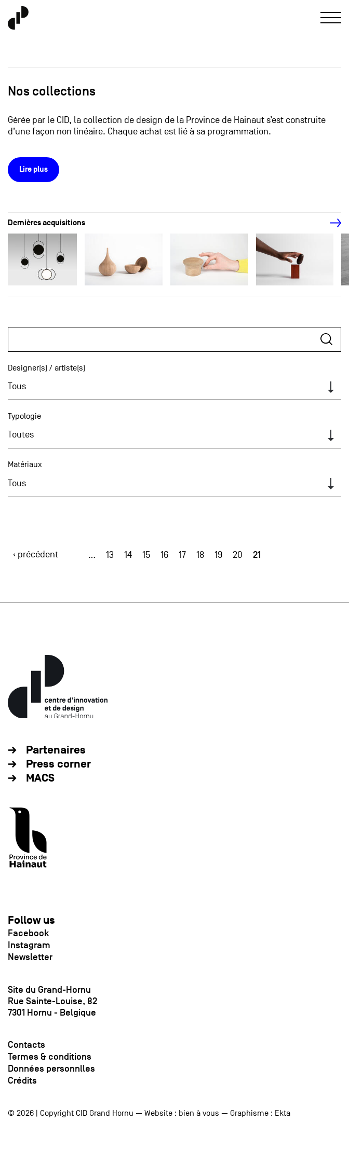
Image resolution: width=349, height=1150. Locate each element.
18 (200, 555)
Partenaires (56, 750)
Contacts (26, 1044)
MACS (40, 778)
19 (218, 555)
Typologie (24, 416)
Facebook (28, 933)
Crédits (22, 1080)
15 (146, 555)
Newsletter (30, 957)
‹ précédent (35, 554)
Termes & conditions (49, 1056)
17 (182, 555)
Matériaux (25, 464)
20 (238, 555)
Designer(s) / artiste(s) (46, 368)
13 (110, 555)
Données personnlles (51, 1068)
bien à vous (199, 1113)
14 (128, 555)
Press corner (58, 764)
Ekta (282, 1113)
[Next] (329, 223)
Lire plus (33, 169)
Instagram (29, 945)
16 (164, 555)
